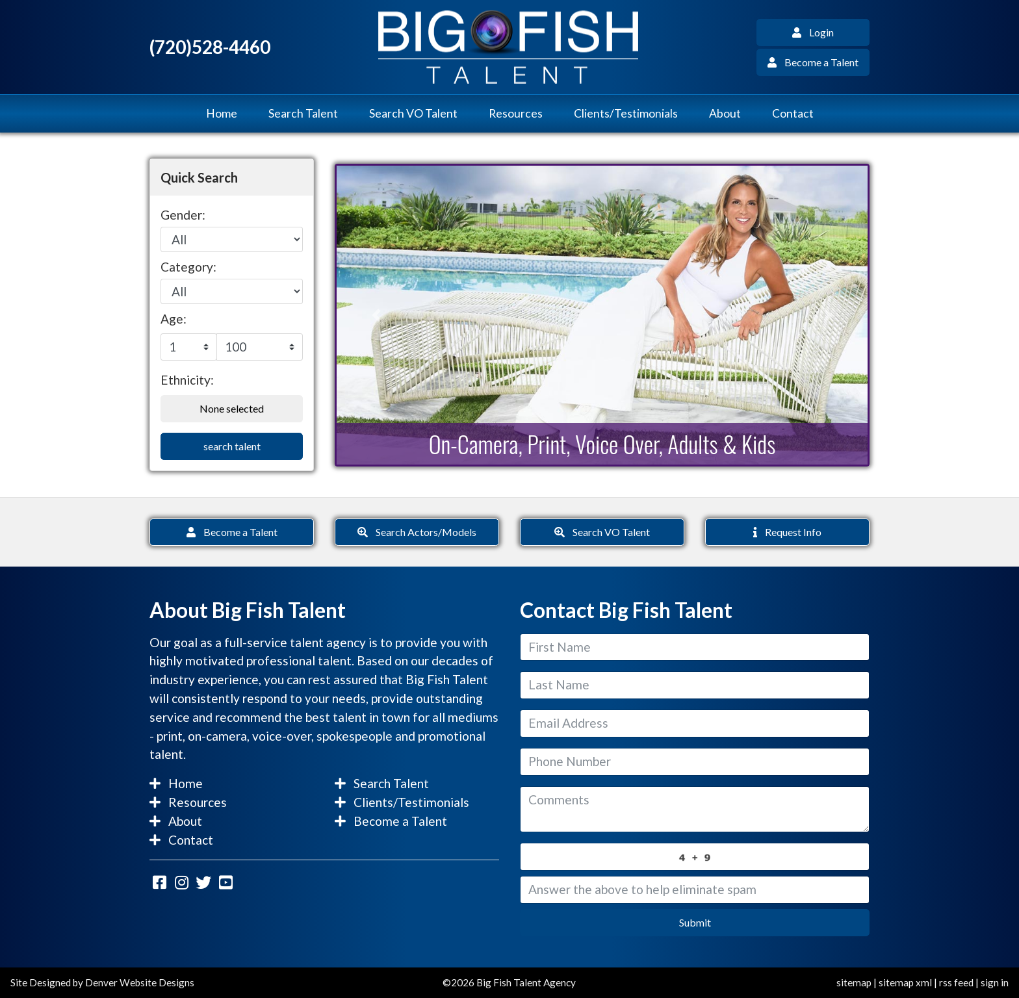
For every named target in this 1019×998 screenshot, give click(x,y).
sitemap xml (905, 982)
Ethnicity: (187, 379)
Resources (516, 113)
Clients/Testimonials (626, 113)
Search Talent (303, 113)
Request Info (787, 532)
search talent (232, 446)
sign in (995, 982)
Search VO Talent (413, 113)
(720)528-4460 (209, 47)
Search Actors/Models (416, 532)
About (725, 113)
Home (221, 113)
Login (813, 32)
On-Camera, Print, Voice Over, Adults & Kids (602, 443)
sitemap (853, 982)
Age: (174, 318)
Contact (793, 113)
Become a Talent (812, 62)
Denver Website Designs (139, 982)
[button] (377, 315)
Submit (695, 922)
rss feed (956, 982)
